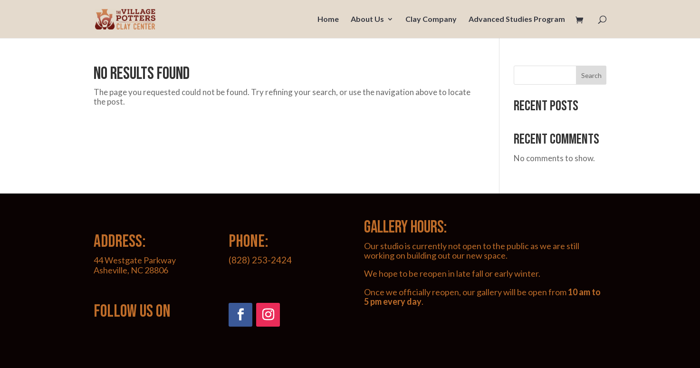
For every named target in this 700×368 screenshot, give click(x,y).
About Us (367, 19)
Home (328, 19)
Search (591, 75)
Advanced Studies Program (517, 19)
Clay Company (431, 19)
